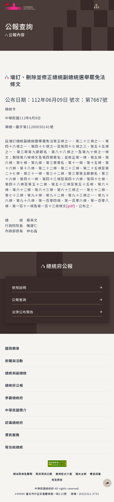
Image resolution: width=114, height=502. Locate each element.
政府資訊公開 (44, 474)
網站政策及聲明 (22, 474)
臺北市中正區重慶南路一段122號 (46, 493)
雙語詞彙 (95, 474)
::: (2, 2)
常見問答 (57, 479)
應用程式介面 (64, 474)
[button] (107, 483)
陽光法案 (81, 474)
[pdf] (70, 205)
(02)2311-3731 (89, 493)
